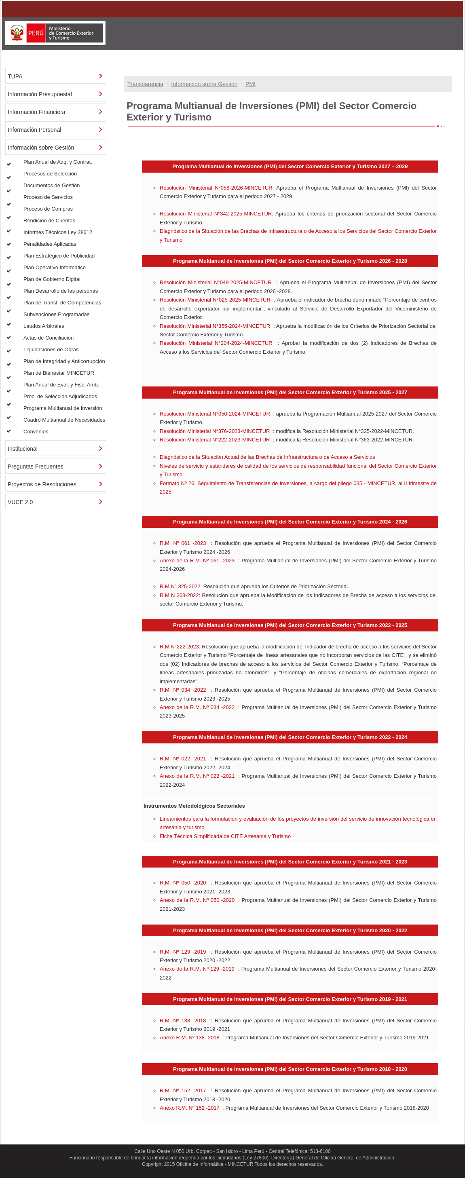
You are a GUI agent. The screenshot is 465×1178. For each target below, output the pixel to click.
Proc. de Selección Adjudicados (60, 396)
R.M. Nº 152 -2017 (183, 1090)
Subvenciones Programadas (56, 314)
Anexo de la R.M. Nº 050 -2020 (197, 900)
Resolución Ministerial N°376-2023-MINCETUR (215, 431)
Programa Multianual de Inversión (62, 408)
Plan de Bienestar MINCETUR (58, 373)
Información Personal (34, 130)
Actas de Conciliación (48, 338)
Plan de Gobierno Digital (51, 279)
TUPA (15, 76)
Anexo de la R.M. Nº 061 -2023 (197, 560)
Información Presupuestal (40, 94)
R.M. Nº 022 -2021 (183, 759)
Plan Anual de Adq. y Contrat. (57, 162)
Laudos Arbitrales (43, 326)
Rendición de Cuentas (49, 220)
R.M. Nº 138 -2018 (183, 1021)
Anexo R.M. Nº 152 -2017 (190, 1108)
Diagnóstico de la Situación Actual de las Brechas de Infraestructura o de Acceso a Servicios (267, 457)
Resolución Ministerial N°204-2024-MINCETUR (216, 343)
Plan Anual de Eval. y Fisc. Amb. (61, 385)
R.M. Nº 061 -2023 (183, 543)
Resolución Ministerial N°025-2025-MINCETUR (215, 300)
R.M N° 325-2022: (181, 586)
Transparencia (145, 84)
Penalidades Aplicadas (49, 244)
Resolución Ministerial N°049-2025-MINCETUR (216, 282)
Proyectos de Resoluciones (42, 484)
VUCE (15, 502)
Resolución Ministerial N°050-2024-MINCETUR (215, 414)
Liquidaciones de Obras (51, 349)
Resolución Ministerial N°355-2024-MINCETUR (215, 326)
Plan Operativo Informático (54, 267)
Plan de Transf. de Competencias (62, 303)
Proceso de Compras (48, 209)
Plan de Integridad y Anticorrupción (64, 361)
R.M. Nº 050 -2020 (183, 883)
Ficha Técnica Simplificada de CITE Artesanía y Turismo (225, 836)
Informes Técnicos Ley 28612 (57, 232)
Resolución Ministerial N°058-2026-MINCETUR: (217, 188)
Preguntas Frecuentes (35, 466)
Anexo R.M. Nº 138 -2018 (190, 1037)
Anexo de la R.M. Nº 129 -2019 (197, 969)
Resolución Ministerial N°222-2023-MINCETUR (215, 440)
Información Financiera (36, 112)
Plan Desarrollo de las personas (60, 291)
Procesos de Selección (50, 174)
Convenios (35, 432)
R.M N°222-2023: (180, 647)
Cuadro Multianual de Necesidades (64, 420)
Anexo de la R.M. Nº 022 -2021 (197, 776)
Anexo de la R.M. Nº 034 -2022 (197, 707)
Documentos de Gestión (51, 185)
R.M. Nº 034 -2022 (183, 690)
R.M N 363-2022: (180, 595)
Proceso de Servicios (48, 197)
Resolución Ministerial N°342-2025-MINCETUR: (216, 214)
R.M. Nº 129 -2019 (183, 952)
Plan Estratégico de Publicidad (59, 256)
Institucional (23, 448)
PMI (250, 84)
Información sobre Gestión (204, 84)
